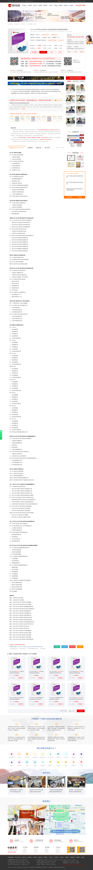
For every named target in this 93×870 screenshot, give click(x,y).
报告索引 (67, 857)
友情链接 (78, 857)
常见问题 (36, 852)
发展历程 (25, 852)
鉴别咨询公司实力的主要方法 (46, 139)
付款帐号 (36, 850)
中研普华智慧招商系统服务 (35, 61)
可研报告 (30, 5)
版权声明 (40, 857)
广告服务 (35, 857)
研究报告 (24, 5)
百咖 (32, 1)
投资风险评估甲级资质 (52, 40)
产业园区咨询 (65, 862)
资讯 (15, 1)
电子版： (45, 45)
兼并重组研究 (65, 861)
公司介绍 (72, 1)
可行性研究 (10, 861)
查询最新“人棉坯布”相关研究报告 (17, 644)
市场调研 (40, 5)
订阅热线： (69, 40)
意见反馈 (56, 857)
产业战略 (71, 5)
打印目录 (75, 51)
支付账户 (80, 646)
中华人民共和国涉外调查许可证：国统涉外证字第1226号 (48, 129)
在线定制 (51, 52)
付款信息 (64, 1)
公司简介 (25, 849)
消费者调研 (27, 1)
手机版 (82, 857)
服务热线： (69, 34)
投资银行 (66, 5)
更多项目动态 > (82, 772)
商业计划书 (15, 861)
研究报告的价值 (54, 34)
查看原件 (23, 108)
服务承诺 (47, 850)
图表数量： (54, 37)
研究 (10, 1)
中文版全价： (33, 45)
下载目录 (69, 51)
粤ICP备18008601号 (61, 867)
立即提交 (81, 710)
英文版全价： (33, 48)
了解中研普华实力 (80, 864)
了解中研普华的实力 (45, 34)
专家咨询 (60, 52)
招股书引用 (75, 81)
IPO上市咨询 (10, 862)
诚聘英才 (45, 857)
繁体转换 (82, 51)
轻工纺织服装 (29, 24)
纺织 (35, 24)
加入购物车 (34, 52)
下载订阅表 (72, 646)
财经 (13, 1)
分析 (19, 1)
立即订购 (43, 52)
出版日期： (33, 37)
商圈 (30, 1)
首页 (8, 1)
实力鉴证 (57, 849)
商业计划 (35, 5)
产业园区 (56, 5)
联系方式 (24, 857)
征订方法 (36, 849)
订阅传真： (69, 46)
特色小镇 (22, 1)
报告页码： (45, 37)
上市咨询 (50, 5)
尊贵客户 (47, 849)
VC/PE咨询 (39, 862)
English (80, 1)
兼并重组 (45, 5)
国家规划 (61, 5)
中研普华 (50, 867)
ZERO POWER (18, 857)
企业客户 (51, 857)
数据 (17, 1)
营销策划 (43, 861)
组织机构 (25, 850)
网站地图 (76, 1)
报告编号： (33, 34)
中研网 (45, 867)
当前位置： (11, 24)
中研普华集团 (10, 857)
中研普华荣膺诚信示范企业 (33, 648)
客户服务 (62, 857)
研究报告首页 (17, 24)
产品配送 (47, 852)
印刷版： (56, 45)
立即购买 (80, 197)
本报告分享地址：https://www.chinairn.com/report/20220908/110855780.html (26, 646)
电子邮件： (76, 46)
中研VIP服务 (42, 648)
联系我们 (68, 1)
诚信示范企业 (61, 40)
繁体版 (84, 1)
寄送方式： (33, 40)
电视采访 (69, 81)
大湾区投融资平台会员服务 (35, 63)
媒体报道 (82, 81)
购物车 (60, 1)
